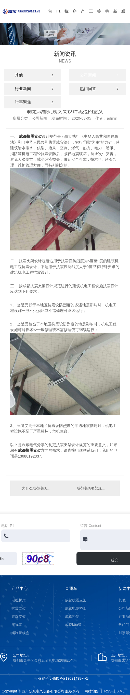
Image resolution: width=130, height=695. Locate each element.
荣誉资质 (107, 16)
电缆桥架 (58, 16)
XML (121, 691)
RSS (108, 691)
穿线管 (75, 16)
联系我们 (123, 16)
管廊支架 (18, 616)
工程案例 (91, 16)
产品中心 (83, 16)
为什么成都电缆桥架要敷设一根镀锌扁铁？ (37, 488)
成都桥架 (72, 616)
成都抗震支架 (30, 136)
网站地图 (91, 691)
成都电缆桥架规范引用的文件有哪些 (96, 488)
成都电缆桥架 (75, 608)
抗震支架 (66, 16)
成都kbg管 (73, 624)
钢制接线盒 (20, 633)
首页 (50, 16)
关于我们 (99, 16)
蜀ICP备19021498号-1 (70, 678)
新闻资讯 (115, 16)
